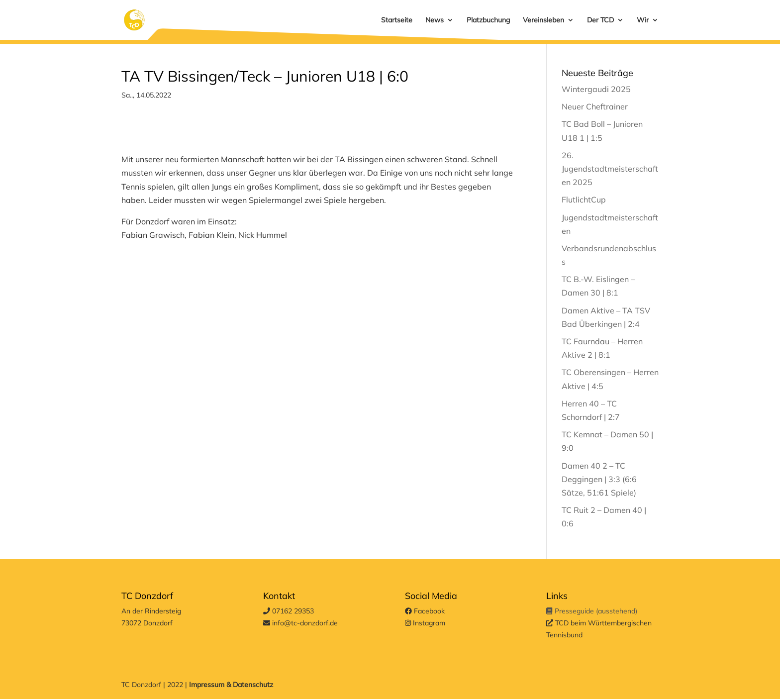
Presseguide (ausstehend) (591, 610)
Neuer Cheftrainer (595, 106)
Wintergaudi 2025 (596, 89)
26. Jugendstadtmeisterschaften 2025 (610, 168)
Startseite (396, 20)
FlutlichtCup (584, 199)
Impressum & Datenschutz (231, 684)
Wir (643, 20)
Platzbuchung (488, 20)
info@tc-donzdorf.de (300, 622)
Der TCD (600, 20)
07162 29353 (288, 610)
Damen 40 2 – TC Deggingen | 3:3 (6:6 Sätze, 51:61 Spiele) (599, 479)
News (434, 20)
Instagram (425, 622)
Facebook (425, 610)
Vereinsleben (543, 20)
